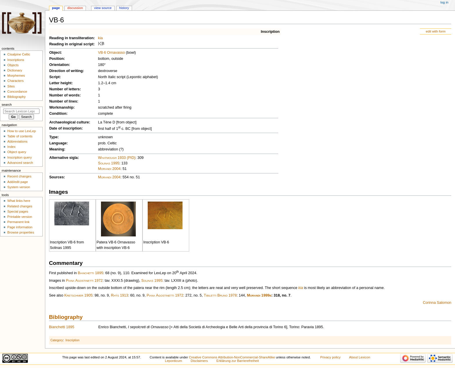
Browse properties (20, 232)
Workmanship (61, 107)
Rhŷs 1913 (119, 295)
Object (55, 53)
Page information (19, 227)
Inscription (270, 32)
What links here (18, 200)
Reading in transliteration (71, 38)
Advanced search (20, 162)
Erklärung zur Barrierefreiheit (237, 360)
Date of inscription (65, 128)
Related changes (19, 206)
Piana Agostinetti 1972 (84, 281)
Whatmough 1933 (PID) (117, 158)
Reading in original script (71, 44)
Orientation (59, 65)
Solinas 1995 (108, 163)
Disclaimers (199, 360)
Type (53, 137)
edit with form (435, 31)
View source (102, 8)
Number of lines (63, 101)
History (124, 8)
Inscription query (19, 157)
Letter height (60, 83)
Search (7, 104)
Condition (57, 114)
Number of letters (64, 89)
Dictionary (14, 70)
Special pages (17, 211)
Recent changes (19, 176)
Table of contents (19, 136)
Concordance (17, 91)
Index (11, 146)
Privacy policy (330, 357)
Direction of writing (66, 71)
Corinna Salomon (437, 303)
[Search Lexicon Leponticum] (21, 111)
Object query (16, 152)
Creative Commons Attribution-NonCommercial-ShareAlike (232, 357)
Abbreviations (17, 141)
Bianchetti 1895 (90, 273)
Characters (15, 80)
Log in (444, 2)
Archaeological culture (69, 122)
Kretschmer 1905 (78, 295)
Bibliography (66, 317)
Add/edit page (17, 182)
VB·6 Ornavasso (111, 53)
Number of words (64, 95)
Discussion (75, 8)
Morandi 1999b (259, 295)
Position (56, 59)
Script (54, 77)
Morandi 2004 (109, 169)
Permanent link (18, 222)
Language (58, 143)
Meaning (56, 149)
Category (56, 340)
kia (100, 38)
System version (18, 187)
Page (56, 8)
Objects (13, 65)
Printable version (19, 216)
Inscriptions (15, 60)
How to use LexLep (21, 131)
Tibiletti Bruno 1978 (220, 295)
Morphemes (16, 75)
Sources (56, 177)
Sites (11, 86)
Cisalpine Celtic (18, 54)
